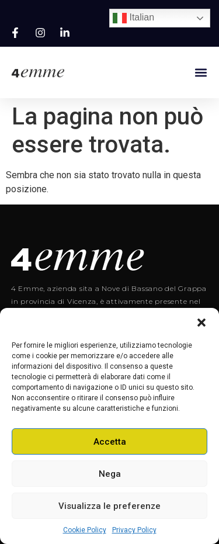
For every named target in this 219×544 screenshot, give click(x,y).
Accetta (109, 441)
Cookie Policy (84, 530)
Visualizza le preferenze (109, 506)
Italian (133, 18)
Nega (110, 474)
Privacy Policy (134, 530)
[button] (201, 322)
